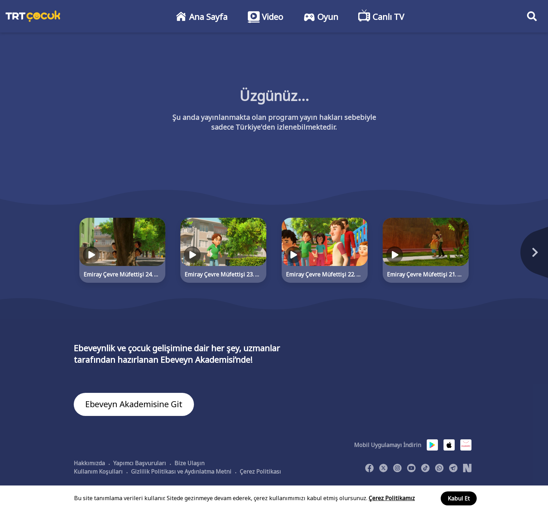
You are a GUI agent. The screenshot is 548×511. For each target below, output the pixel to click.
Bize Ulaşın (189, 463)
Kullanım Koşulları (98, 471)
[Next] (492, 256)
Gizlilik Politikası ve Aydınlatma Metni (181, 471)
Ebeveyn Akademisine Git (134, 404)
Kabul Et (459, 498)
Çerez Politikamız (392, 498)
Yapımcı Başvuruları (139, 463)
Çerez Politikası (260, 471)
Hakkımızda (89, 463)
